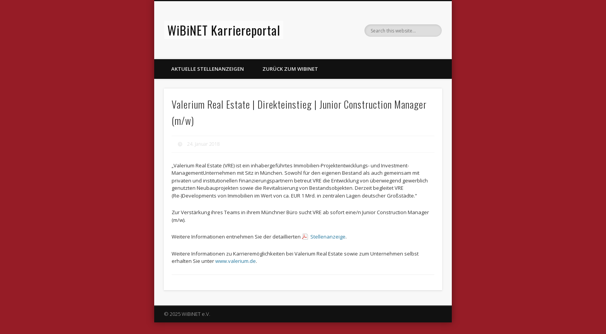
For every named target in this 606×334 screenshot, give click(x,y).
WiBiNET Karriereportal (223, 30)
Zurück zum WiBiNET (290, 68)
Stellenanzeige (328, 236)
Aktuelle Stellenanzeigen (207, 68)
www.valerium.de (235, 260)
